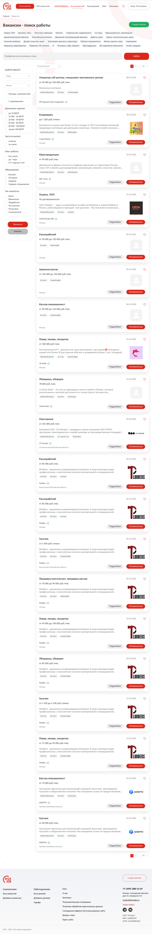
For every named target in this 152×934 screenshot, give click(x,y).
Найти (136, 56)
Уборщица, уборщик (51, 379)
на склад (98, 33)
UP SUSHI (42, 364)
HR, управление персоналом (111, 46)
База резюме (40, 894)
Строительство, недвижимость (78, 33)
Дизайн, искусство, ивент (34, 42)
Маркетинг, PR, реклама (39, 46)
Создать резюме (139, 25)
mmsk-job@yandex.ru (131, 900)
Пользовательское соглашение (77, 902)
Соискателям (25, 6)
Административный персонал (16, 37)
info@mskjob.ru (61, 6)
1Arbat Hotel (44, 406)
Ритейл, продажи (133, 46)
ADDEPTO (43, 803)
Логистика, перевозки (43, 33)
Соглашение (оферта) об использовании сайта (84, 911)
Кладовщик (46, 114)
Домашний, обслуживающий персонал (71, 37)
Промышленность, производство (119, 33)
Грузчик (43, 538)
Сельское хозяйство (12, 42)
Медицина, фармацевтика (15, 46)
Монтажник (46, 419)
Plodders (42, 483)
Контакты (67, 898)
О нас (65, 893)
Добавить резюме (42, 898)
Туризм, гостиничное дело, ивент (119, 37)
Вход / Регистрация (139, 6)
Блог (65, 889)
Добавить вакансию (12, 898)
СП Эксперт (43, 443)
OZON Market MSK (46, 219)
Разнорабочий (47, 234)
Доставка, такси (24, 33)
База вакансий (9, 894)
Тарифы (37, 902)
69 (143, 66)
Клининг (59, 33)
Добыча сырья (97, 37)
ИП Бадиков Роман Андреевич (51, 102)
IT (53, 46)
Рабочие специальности (90, 42)
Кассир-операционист (52, 304)
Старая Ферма (45, 139)
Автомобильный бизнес (42, 37)
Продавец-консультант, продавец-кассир (63, 578)
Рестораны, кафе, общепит (68, 46)
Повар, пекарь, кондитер (53, 339)
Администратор (48, 269)
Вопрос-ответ (69, 915)
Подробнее (115, 102)
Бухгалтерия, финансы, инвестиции (62, 42)
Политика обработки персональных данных (83, 906)
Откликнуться (135, 102)
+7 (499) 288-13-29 (132, 888)
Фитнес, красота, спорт (113, 42)
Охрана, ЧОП (9, 33)
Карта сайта (68, 920)
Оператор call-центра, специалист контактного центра (71, 77)
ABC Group (43, 179)
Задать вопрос (128, 905)
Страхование (131, 42)
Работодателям (43, 6)
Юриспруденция (89, 46)
